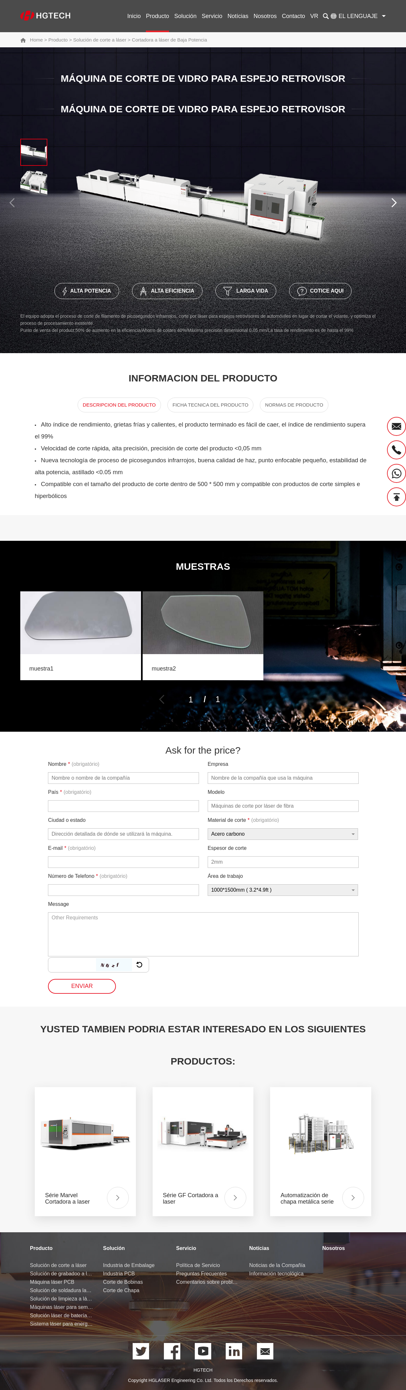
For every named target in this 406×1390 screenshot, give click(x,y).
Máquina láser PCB (52, 1282)
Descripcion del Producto (119, 405)
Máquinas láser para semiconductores (61, 1307)
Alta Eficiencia (167, 291)
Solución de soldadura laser (61, 1290)
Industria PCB (119, 1273)
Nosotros (265, 16)
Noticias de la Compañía (277, 1265)
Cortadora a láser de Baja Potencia (169, 39)
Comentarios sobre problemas (208, 1282)
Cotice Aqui (320, 291)
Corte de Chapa (121, 1290)
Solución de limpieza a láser (61, 1298)
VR (314, 16)
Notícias (237, 16)
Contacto (293, 16)
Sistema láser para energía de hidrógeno (61, 1324)
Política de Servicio (198, 1265)
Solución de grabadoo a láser (61, 1273)
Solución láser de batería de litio (61, 1315)
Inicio (134, 16)
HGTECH (203, 1370)
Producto (157, 16)
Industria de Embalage (129, 1265)
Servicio (212, 16)
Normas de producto (294, 405)
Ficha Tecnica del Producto (211, 405)
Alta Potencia (86, 291)
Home (36, 39)
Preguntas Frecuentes (201, 1273)
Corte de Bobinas (123, 1282)
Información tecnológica (276, 1273)
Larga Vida (246, 291)
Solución (185, 16)
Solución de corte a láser (99, 39)
